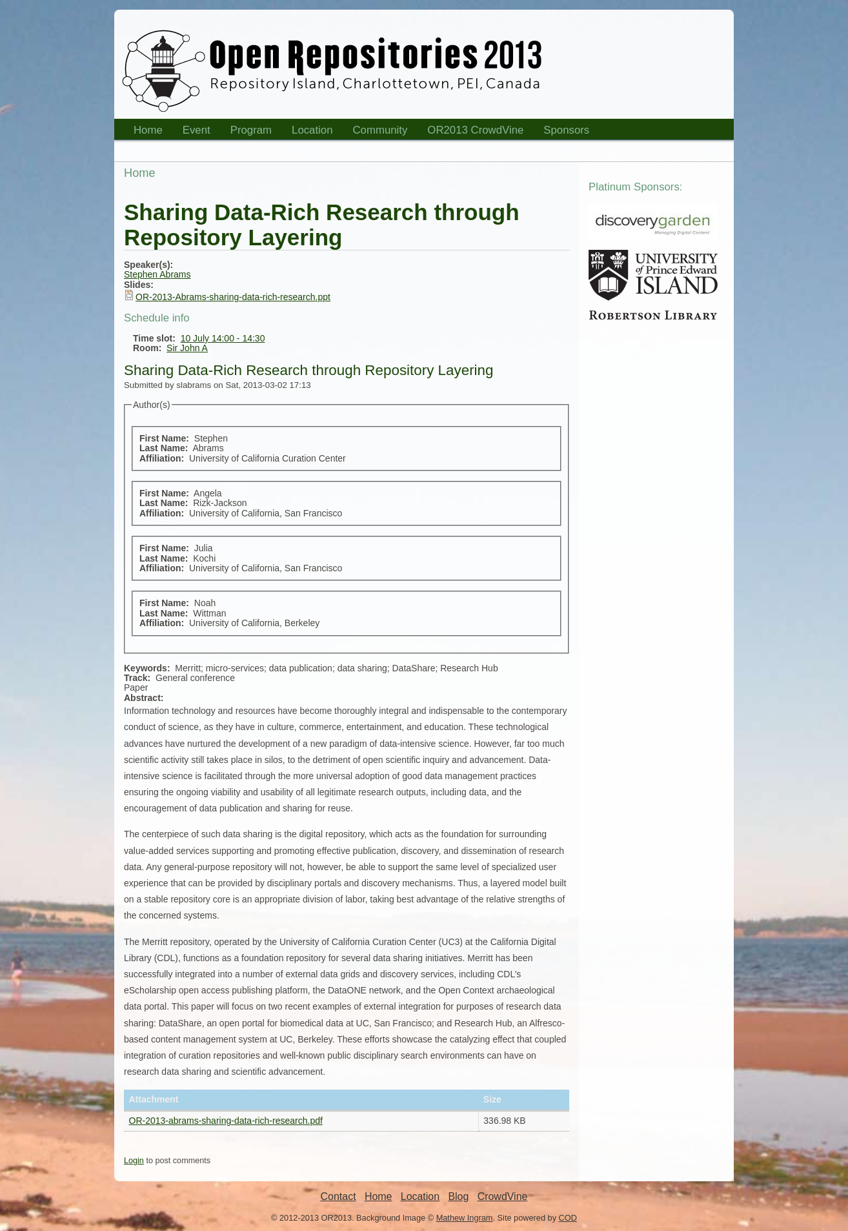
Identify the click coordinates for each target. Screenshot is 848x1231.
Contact (338, 1196)
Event (192, 132)
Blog (458, 1196)
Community (380, 130)
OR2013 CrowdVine (475, 130)
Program (247, 132)
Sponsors (562, 132)
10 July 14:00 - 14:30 (223, 338)
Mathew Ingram (464, 1218)
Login (134, 1160)
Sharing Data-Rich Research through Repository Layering (309, 370)
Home (144, 132)
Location (308, 132)
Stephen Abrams (157, 274)
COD (568, 1218)
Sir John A (187, 348)
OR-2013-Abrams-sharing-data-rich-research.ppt (233, 297)
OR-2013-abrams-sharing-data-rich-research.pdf (226, 1120)
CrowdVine (503, 1196)
